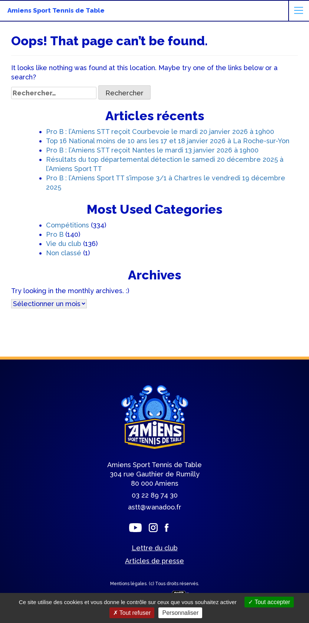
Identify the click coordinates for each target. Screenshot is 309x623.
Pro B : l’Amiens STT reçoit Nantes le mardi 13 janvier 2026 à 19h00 (152, 150)
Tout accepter (269, 602)
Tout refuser (132, 613)
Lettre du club (155, 548)
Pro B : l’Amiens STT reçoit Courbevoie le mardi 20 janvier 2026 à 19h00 (160, 131)
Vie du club (63, 243)
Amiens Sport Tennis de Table (56, 10)
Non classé (63, 253)
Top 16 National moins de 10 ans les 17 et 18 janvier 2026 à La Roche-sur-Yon (167, 141)
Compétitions (67, 225)
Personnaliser (180, 613)
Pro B (54, 234)
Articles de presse (154, 561)
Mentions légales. (129, 583)
